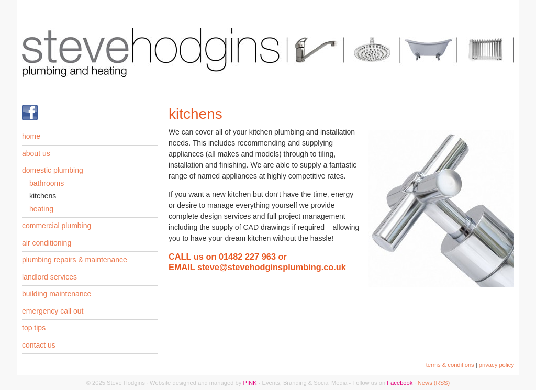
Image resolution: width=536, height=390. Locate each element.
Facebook (399, 383)
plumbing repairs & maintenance (74, 259)
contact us (38, 345)
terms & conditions (450, 365)
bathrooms (46, 183)
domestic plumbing (52, 170)
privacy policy (496, 365)
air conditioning (46, 243)
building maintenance (56, 293)
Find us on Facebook (30, 112)
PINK (249, 383)
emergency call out (53, 311)
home (31, 136)
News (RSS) (434, 383)
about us (36, 153)
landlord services (49, 277)
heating (41, 209)
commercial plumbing (56, 225)
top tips (34, 328)
